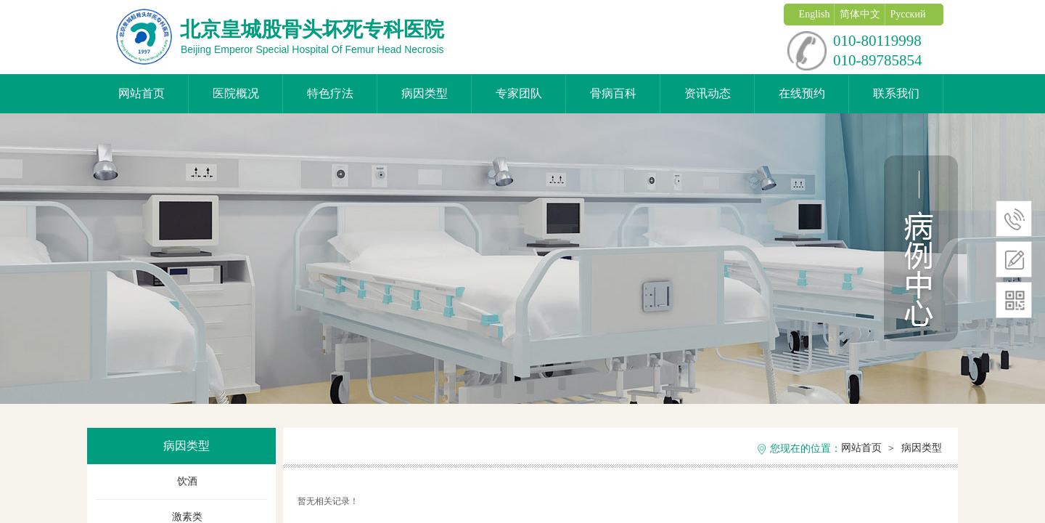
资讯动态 (707, 93)
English (814, 14)
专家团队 (519, 93)
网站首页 (141, 93)
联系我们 (896, 93)
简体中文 (860, 14)
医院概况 (236, 93)
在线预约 (802, 93)
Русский (907, 14)
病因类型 (424, 93)
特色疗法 (330, 93)
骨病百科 (613, 93)
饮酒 (187, 481)
